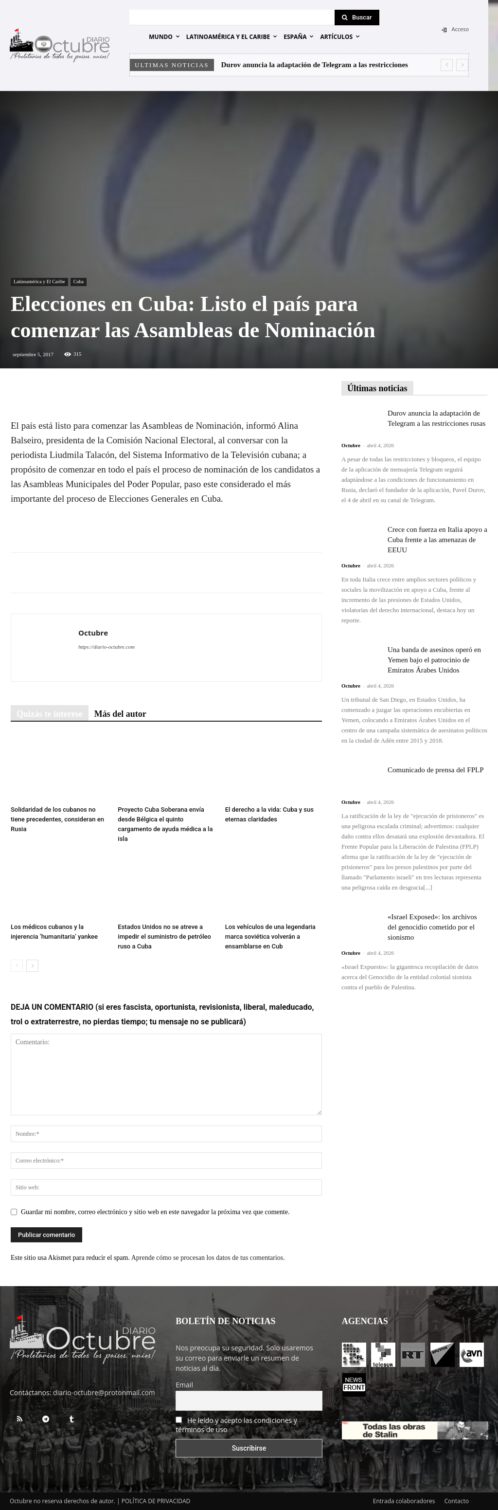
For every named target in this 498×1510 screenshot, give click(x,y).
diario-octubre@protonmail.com (104, 1392)
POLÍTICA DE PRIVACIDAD (156, 1501)
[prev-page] (17, 966)
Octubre (93, 632)
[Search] (357, 17)
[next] (462, 65)
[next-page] (32, 966)
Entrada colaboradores (404, 1501)
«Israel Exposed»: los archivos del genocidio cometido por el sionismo (432, 927)
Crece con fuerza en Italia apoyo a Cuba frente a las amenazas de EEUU (437, 540)
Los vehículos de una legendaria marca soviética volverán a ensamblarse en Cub (270, 936)
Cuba (78, 281)
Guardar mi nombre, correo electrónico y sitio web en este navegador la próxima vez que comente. (155, 1212)
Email (184, 1384)
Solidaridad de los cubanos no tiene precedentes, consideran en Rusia (57, 819)
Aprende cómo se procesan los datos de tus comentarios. (208, 1257)
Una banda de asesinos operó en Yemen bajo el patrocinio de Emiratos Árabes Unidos (434, 660)
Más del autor (120, 714)
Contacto (457, 1501)
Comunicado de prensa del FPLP (435, 770)
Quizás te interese (50, 714)
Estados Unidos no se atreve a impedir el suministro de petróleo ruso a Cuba (164, 936)
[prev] (447, 65)
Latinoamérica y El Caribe (39, 281)
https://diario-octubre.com (106, 647)
